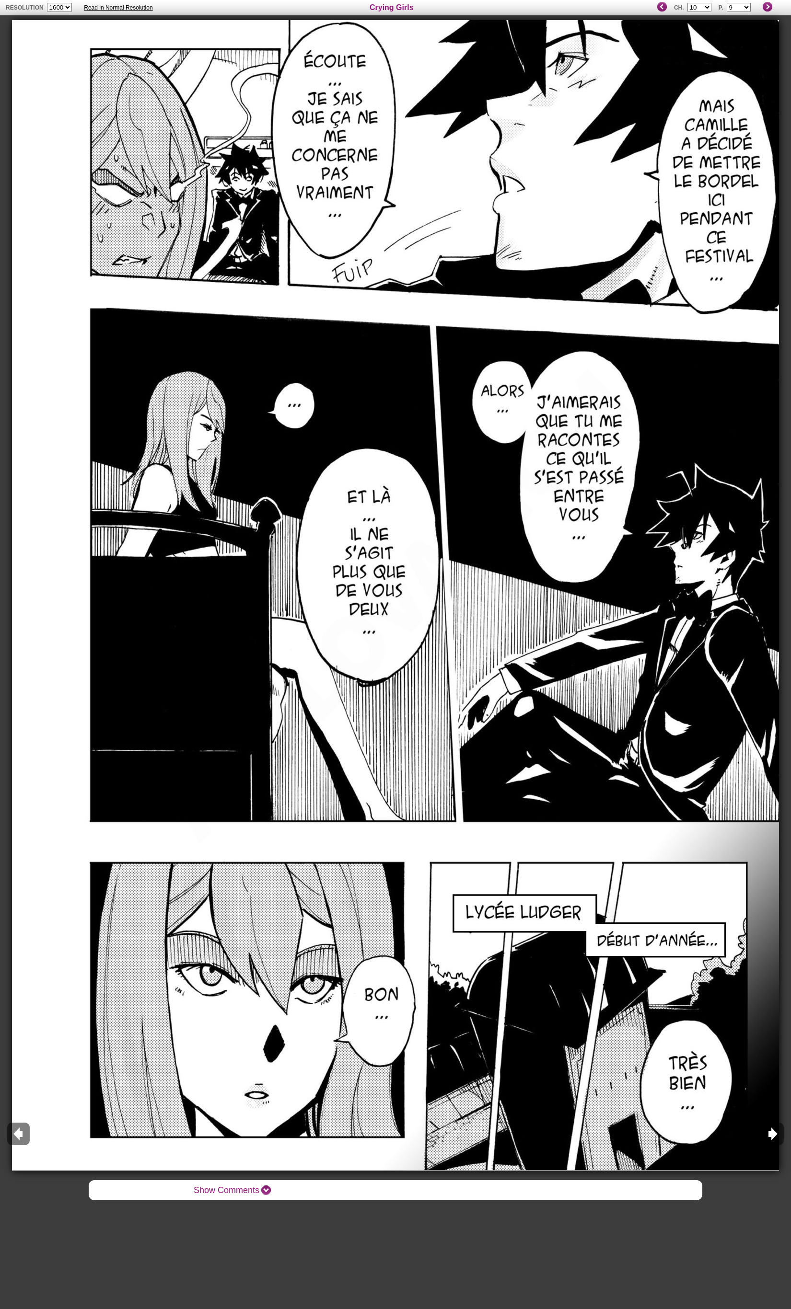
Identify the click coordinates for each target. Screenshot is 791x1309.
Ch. (679, 7)
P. (721, 7)
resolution (25, 7)
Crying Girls (392, 7)
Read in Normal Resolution (118, 7)
